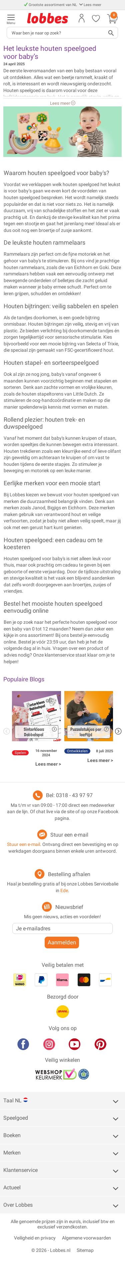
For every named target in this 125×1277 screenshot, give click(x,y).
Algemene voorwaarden (86, 1238)
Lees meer (90, 5)
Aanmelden (62, 942)
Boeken (12, 1135)
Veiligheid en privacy (35, 1238)
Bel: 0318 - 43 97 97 (69, 795)
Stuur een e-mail (69, 835)
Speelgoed (15, 1118)
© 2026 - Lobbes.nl (50, 1250)
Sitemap (85, 1250)
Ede (64, 890)
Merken (12, 1153)
